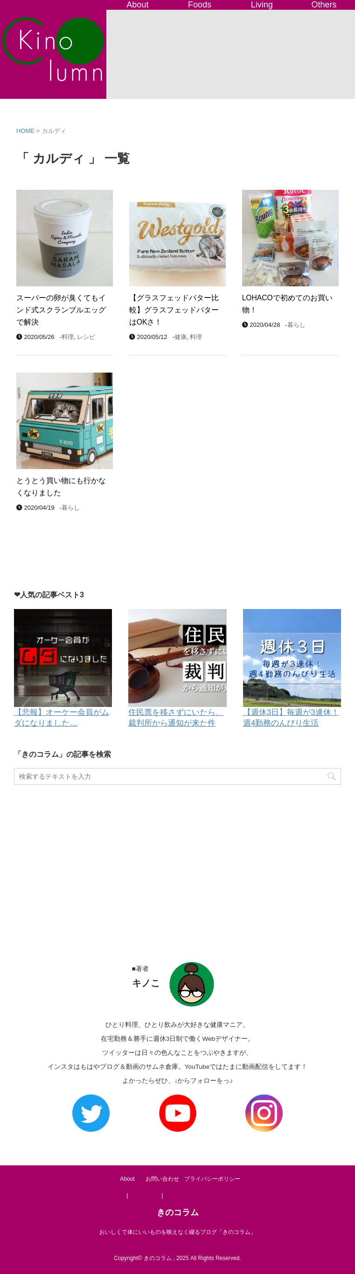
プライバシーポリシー (212, 1179)
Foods (199, 4)
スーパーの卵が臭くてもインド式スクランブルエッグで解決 (61, 310)
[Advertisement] (177, 864)
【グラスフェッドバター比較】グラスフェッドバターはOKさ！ (174, 310)
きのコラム (178, 1212)
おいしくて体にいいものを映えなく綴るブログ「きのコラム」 (177, 1232)
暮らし (296, 324)
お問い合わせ (162, 1179)
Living (262, 4)
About (137, 4)
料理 (68, 336)
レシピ (86, 336)
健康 (180, 336)
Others (323, 4)
